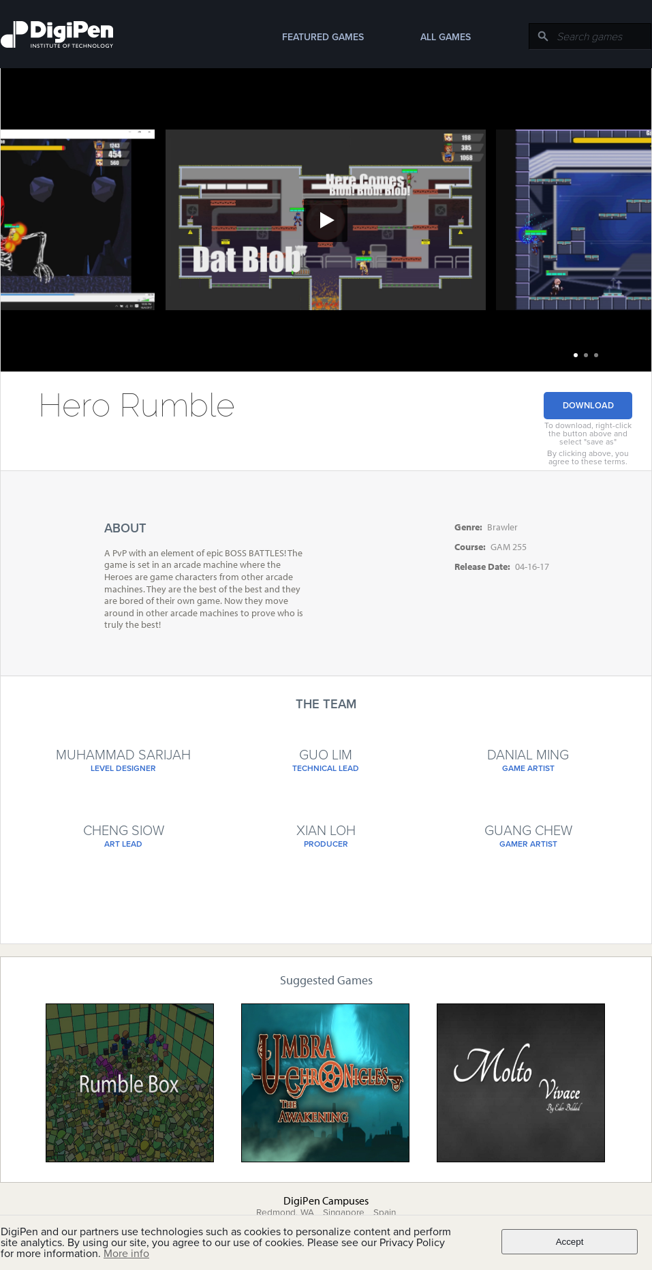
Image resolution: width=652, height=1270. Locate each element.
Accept (570, 1242)
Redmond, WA (285, 1212)
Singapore (343, 1212)
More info (126, 1253)
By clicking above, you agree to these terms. (588, 457)
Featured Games (323, 37)
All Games (445, 37)
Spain (384, 1212)
